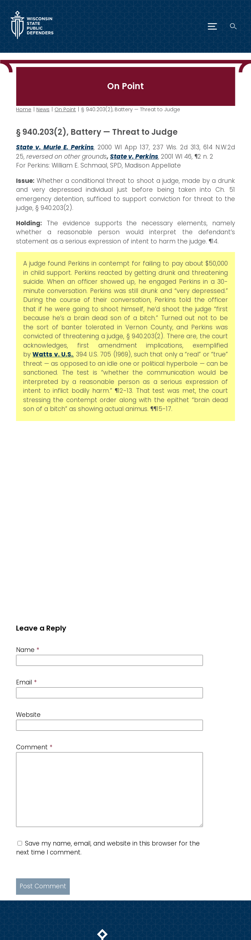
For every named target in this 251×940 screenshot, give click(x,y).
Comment (34, 747)
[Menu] (212, 26)
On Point (65, 109)
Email (26, 682)
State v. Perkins (134, 156)
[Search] (233, 26)
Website (28, 714)
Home (23, 109)
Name (27, 650)
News (42, 109)
